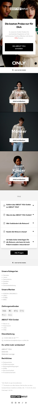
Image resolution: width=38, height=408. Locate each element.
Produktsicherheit (9, 372)
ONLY (5, 296)
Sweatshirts (7, 279)
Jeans (5, 277)
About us (6, 324)
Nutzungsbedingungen (11, 366)
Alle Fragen (19, 253)
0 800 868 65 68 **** (10, 338)
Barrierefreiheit (8, 370)
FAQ (4, 330)
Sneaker (6, 281)
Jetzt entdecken (19, 101)
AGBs (5, 368)
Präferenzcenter (8, 364)
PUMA (5, 298)
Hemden (6, 275)
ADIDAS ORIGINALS (10, 293)
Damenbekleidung (9, 285)
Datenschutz (7, 362)
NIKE (5, 300)
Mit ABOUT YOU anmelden (19, 47)
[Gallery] (19, 64)
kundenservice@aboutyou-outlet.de (15, 340)
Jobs (4, 328)
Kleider (5, 283)
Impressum (7, 326)
